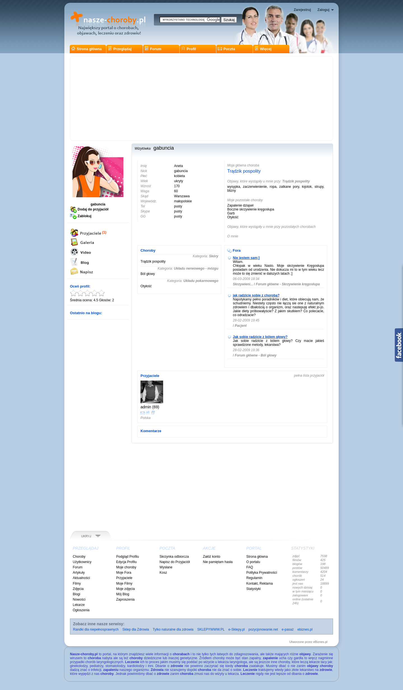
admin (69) (149, 407)
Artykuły (79, 573)
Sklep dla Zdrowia (135, 629)
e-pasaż (288, 629)
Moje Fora (123, 573)
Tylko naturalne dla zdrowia (173, 629)
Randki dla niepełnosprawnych (96, 629)
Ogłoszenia (81, 610)
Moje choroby (126, 567)
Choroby (79, 557)
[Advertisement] (201, 98)
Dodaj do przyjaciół (89, 209)
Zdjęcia (78, 589)
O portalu (253, 562)
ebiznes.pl (305, 629)
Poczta (226, 49)
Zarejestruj (302, 10)
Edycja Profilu (126, 562)
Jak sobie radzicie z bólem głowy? (260, 337)
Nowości (79, 599)
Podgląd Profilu (127, 557)
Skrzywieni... (243, 284)
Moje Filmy (124, 583)
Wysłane (166, 567)
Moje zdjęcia (125, 589)
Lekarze (79, 605)
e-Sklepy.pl (236, 629)
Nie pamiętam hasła (218, 562)
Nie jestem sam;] (246, 258)
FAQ (249, 567)
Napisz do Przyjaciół (175, 562)
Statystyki (253, 589)
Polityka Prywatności (261, 573)
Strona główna (86, 49)
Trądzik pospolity (244, 171)
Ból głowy (147, 274)
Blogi (76, 594)
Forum (152, 49)
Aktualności (81, 578)
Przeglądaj (120, 49)
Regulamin (254, 578)
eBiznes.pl (320, 641)
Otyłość (146, 286)
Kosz (163, 573)
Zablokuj (81, 216)
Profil (188, 49)
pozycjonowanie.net (263, 629)
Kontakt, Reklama (259, 583)
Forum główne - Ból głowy (256, 355)
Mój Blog (122, 594)
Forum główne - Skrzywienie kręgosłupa (288, 284)
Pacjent (241, 326)
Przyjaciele (124, 578)
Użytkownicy (82, 562)
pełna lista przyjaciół (309, 376)
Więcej (262, 49)
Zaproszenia (125, 599)
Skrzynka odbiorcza (174, 557)
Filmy (77, 583)
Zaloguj (323, 10)
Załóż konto (211, 557)
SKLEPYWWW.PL (211, 629)
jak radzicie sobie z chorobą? (256, 295)
